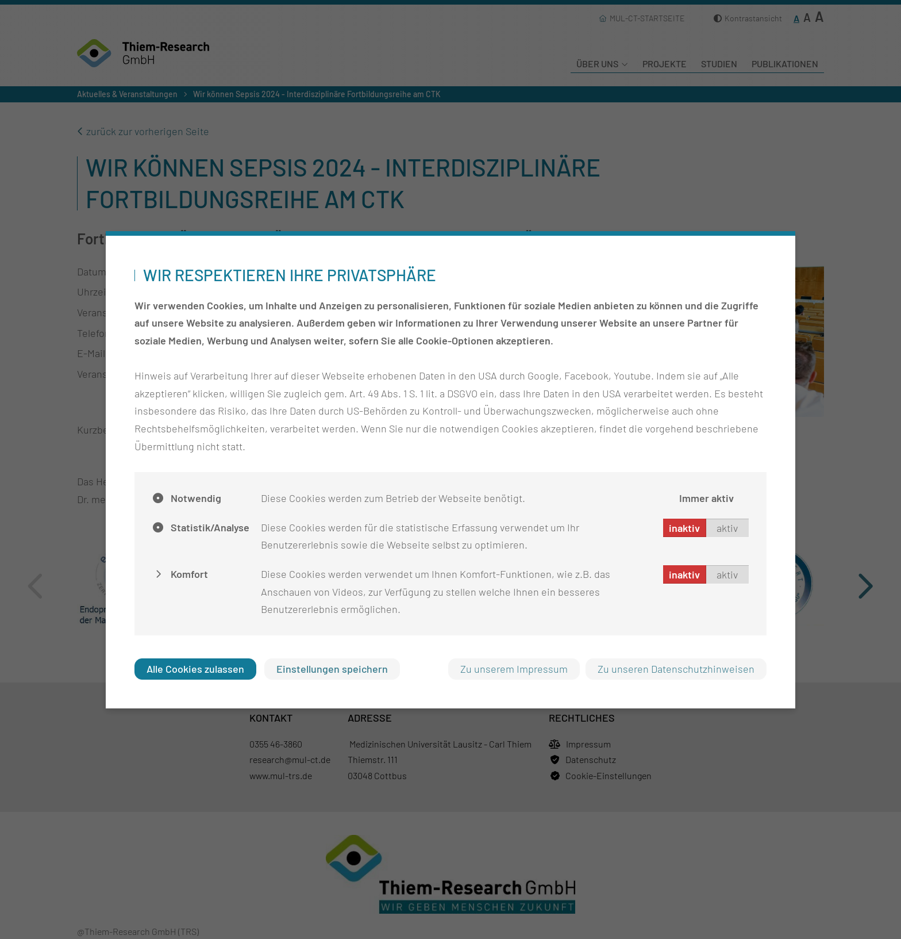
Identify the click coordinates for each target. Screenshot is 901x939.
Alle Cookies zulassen (195, 668)
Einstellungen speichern (332, 668)
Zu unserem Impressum (514, 668)
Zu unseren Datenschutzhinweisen (676, 668)
